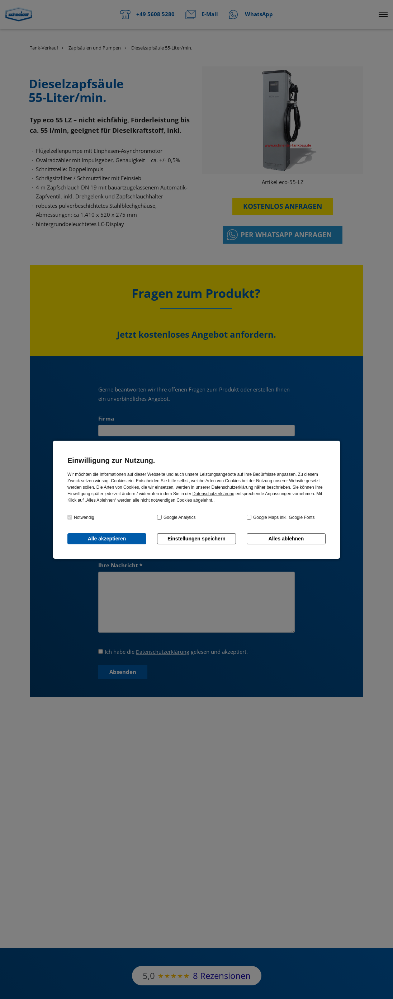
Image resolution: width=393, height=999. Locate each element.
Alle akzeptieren (107, 538)
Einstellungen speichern (196, 538)
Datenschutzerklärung (214, 493)
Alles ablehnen (286, 538)
